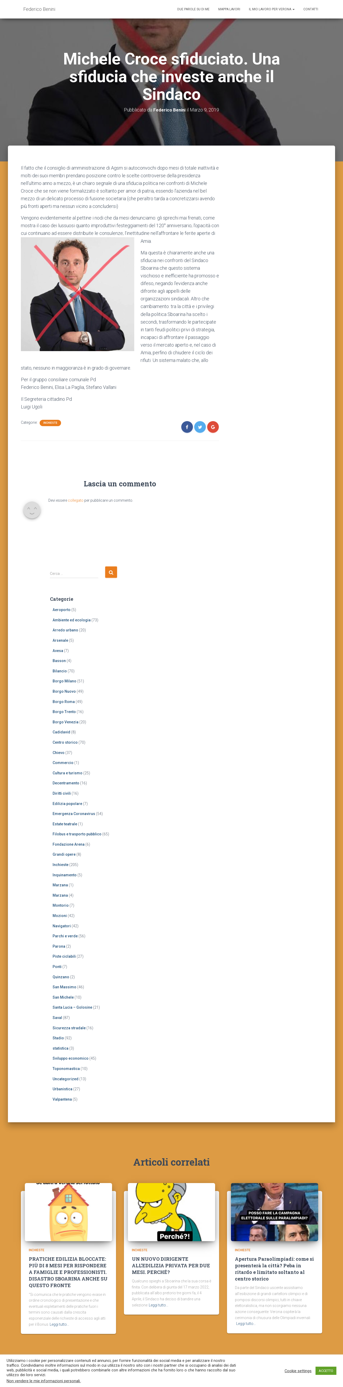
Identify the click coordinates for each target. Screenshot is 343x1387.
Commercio (63, 763)
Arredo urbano (65, 630)
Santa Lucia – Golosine (72, 1007)
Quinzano (61, 977)
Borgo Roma (64, 701)
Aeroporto (62, 610)
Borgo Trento (64, 712)
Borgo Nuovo (64, 691)
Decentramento (66, 783)
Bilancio (60, 671)
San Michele (63, 997)
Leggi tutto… (59, 1327)
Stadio (58, 1038)
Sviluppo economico (71, 1058)
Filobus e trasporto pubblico (77, 834)
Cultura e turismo (67, 773)
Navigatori (62, 926)
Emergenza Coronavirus (74, 814)
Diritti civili (62, 793)
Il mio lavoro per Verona (272, 9)
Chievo (58, 752)
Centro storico (65, 742)
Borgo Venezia (65, 722)
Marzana (60, 885)
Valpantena (62, 1099)
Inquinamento (65, 875)
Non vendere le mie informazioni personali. (44, 1381)
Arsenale (60, 640)
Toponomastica (66, 1069)
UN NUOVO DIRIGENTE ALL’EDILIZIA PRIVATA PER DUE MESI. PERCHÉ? (171, 1268)
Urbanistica (62, 1089)
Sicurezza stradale (69, 1028)
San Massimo (64, 987)
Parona (59, 946)
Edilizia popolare (67, 803)
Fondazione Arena (69, 844)
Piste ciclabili (64, 956)
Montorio (61, 905)
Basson (59, 661)
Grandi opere (64, 854)
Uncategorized (65, 1079)
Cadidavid (61, 732)
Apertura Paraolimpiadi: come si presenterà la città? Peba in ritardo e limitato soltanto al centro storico (274, 1271)
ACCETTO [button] (326, 1371)
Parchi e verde (65, 936)
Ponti (57, 967)
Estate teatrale (65, 824)
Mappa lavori (229, 9)
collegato (76, 500)
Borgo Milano (64, 681)
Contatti (310, 9)
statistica (60, 1048)
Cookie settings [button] (298, 1371)
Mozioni (60, 916)
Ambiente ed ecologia (72, 620)
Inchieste (50, 422)
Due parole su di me (193, 9)
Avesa (58, 650)
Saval (57, 1018)
